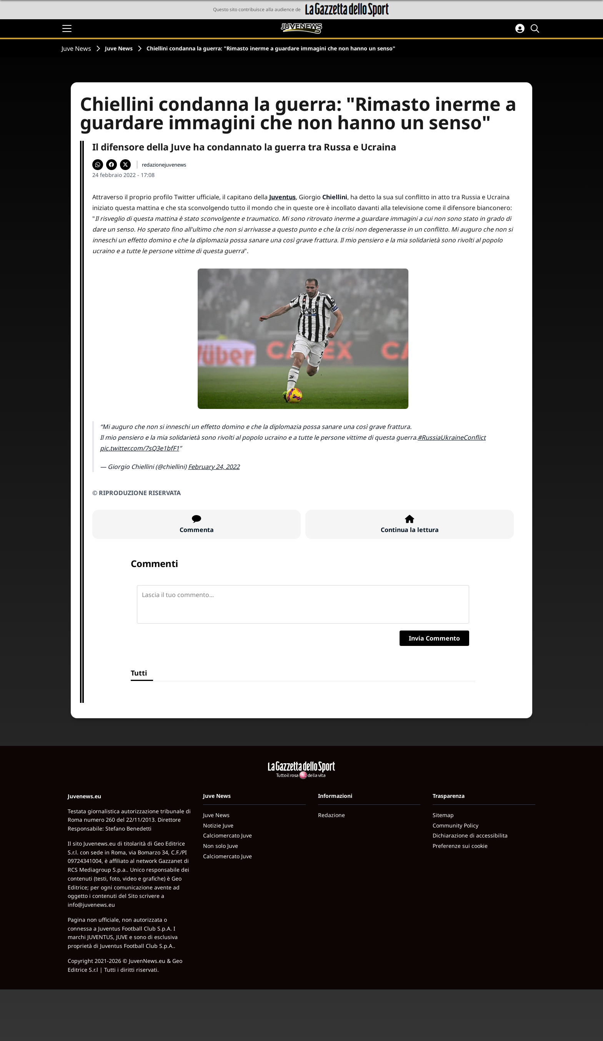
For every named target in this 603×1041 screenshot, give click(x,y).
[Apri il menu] (67, 28)
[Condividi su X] (125, 164)
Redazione (331, 815)
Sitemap (443, 815)
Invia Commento (434, 638)
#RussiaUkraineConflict (452, 437)
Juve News (76, 48)
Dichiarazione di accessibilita (470, 835)
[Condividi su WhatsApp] (97, 164)
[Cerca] (536, 28)
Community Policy (455, 825)
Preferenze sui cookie (460, 845)
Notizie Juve (218, 825)
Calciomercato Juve (227, 835)
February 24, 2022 (214, 466)
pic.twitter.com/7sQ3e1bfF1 (139, 448)
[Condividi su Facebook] (111, 164)
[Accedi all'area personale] (520, 28)
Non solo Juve (220, 845)
